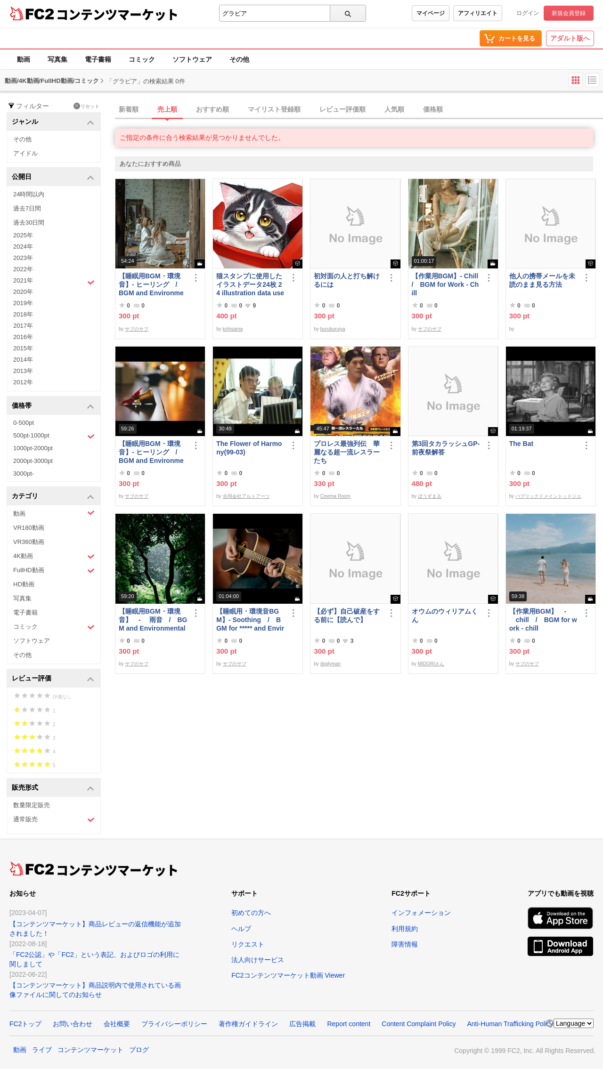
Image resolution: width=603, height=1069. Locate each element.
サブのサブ (136, 329)
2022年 (23, 269)
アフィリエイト (477, 13)
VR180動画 (28, 527)
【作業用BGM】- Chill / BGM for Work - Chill (446, 284)
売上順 (167, 109)
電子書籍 (98, 59)
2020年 (23, 291)
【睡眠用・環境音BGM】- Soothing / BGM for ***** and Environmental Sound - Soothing (250, 619)
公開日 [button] (53, 177)
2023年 (23, 257)
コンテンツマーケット (117, 14)
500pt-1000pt (54, 436)
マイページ (430, 13)
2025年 (23, 235)
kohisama (233, 329)
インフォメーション (421, 912)
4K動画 (54, 556)
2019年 (23, 303)
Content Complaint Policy (419, 1024)
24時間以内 (28, 194)
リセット (86, 106)
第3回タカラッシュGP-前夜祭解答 (446, 448)
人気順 (394, 109)
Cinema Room (335, 496)
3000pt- (23, 473)
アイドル (25, 153)
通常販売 (54, 820)
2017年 (23, 325)
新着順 (129, 109)
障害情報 (404, 944)
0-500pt (23, 422)
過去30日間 (28, 222)
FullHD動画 (54, 571)
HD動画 (23, 584)
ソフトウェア (192, 59)
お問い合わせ (72, 1024)
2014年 (23, 359)
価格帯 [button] (53, 406)
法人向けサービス (257, 960)
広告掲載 (302, 1024)
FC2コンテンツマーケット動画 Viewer (288, 975)
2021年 (54, 281)
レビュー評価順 (342, 109)
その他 (239, 59)
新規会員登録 (569, 13)
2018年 (23, 314)
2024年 (23, 246)
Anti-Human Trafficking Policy (510, 1024)
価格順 (433, 109)
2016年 (23, 336)
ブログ (139, 1049)
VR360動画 (28, 541)
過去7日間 (27, 208)
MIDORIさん (431, 663)
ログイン (527, 13)
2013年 (23, 370)
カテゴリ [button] (53, 496)
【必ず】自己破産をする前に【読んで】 (347, 615)
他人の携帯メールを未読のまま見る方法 (542, 280)
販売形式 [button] (53, 788)
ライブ (42, 1049)
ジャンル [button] (53, 122)
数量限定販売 (31, 805)
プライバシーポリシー (174, 1024)
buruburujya (332, 329)
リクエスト (247, 944)
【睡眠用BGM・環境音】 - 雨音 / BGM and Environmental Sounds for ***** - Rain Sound (153, 619)
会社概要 (117, 1024)
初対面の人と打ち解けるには (347, 280)
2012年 (23, 382)
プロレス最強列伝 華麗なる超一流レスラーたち (347, 452)
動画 (23, 59)
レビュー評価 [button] (53, 678)
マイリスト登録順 (274, 109)
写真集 (57, 59)
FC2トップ (25, 1024)
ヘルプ (241, 928)
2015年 (23, 348)
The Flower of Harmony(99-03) (249, 448)
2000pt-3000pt (33, 460)
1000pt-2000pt (33, 448)
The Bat (521, 443)
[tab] (359, 109)
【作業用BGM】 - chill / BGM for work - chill (543, 619)
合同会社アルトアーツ (246, 496)
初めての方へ (251, 912)
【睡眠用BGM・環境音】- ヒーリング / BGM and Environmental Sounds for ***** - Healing (152, 284)
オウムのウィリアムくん (445, 615)
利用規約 (404, 928)
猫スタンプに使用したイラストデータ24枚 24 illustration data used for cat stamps (250, 284)
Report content (348, 1024)
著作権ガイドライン (248, 1024)
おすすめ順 (212, 109)
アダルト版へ (570, 38)
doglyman (330, 663)
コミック (142, 59)
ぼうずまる (429, 496)
